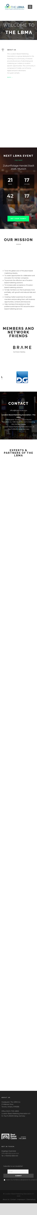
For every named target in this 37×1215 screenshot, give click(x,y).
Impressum (21, 1211)
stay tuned (18, 160)
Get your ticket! (18, 218)
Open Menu (30, 7)
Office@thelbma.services (10, 1165)
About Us (6, 1211)
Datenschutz (31, 1211)
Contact (13, 1211)
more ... (10, 77)
